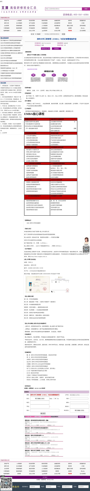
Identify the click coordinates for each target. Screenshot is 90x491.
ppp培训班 (44, 30)
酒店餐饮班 (57, 25)
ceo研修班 (19, 20)
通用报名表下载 (45, 48)
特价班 (70, 30)
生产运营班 (32, 23)
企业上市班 (32, 30)
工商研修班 (6, 28)
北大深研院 (83, 30)
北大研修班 (19, 23)
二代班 (82, 23)
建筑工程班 (70, 25)
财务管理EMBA (5, 65)
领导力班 (6, 23)
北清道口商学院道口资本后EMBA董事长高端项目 (13, 53)
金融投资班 (57, 20)
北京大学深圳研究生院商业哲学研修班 (10, 43)
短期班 (70, 28)
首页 (1, 1)
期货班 (57, 28)
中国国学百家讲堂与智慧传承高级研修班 (11, 73)
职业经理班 (32, 20)
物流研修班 (19, 28)
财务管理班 (45, 20)
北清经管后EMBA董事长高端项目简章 (10, 50)
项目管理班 (32, 25)
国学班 (70, 20)
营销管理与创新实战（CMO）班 (9, 68)
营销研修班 (19, 25)
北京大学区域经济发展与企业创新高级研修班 (12, 63)
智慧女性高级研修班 (6, 75)
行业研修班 (45, 23)
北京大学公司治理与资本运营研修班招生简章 (12, 45)
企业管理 (6, 25)
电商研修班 (6, 30)
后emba (83, 28)
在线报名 (72, 34)
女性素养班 (57, 23)
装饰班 (19, 30)
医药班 (70, 23)
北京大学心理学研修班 (6, 58)
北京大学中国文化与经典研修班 (9, 60)
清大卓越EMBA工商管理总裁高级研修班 (11, 40)
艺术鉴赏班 (32, 28)
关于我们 (45, 477)
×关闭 (2, 476)
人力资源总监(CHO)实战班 (7, 70)
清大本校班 (7, 34)
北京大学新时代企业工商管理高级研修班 (11, 78)
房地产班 (6, 20)
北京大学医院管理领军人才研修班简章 (10, 48)
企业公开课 (57, 30)
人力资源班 (45, 25)
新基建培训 (83, 20)
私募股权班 (45, 28)
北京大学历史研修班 (6, 55)
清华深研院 (83, 25)
